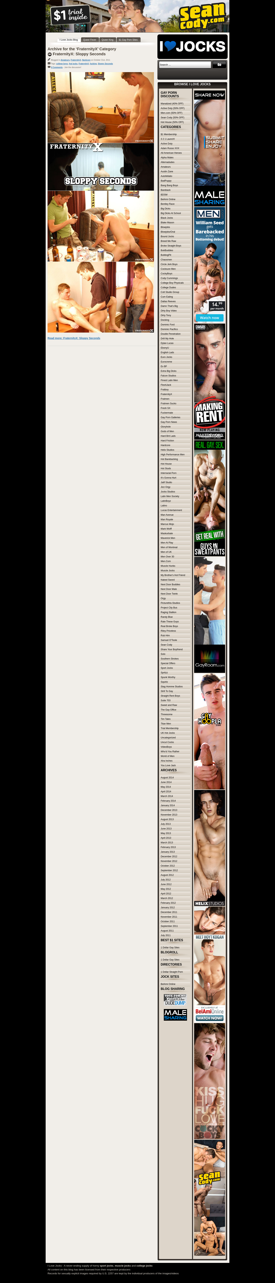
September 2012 (169, 870)
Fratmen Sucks (168, 403)
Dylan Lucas (167, 343)
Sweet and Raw (169, 705)
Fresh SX (165, 408)
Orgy (163, 598)
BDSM (164, 194)
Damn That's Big (169, 306)
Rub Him (165, 635)
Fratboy (165, 389)
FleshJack (166, 385)
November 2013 (169, 814)
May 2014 (166, 787)
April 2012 (166, 893)
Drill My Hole (167, 338)
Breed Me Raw (168, 241)
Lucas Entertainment (171, 510)
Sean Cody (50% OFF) (172, 117)
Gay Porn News (169, 422)
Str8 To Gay (167, 691)
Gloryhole (166, 426)
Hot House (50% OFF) (172, 122)
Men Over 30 (167, 556)
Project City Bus (169, 607)
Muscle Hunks (168, 566)
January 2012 (168, 907)
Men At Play (167, 542)
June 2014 (166, 782)
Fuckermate (167, 412)
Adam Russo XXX (170, 148)
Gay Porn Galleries (170, 417)
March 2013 (167, 842)
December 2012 (169, 856)
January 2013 (168, 851)
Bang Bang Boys (169, 185)
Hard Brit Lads (168, 436)
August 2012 (167, 875)
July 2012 (166, 879)
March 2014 (167, 796)
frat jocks (73, 64)
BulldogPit (166, 255)
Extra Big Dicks (168, 371)
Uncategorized (168, 737)
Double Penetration (171, 334)
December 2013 (169, 810)
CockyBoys (166, 273)
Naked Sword (168, 579)
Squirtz (164, 682)
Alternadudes (167, 162)
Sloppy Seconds (105, 64)
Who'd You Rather (170, 751)
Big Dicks (165, 208)
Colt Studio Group (170, 292)
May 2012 (166, 889)
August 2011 (167, 930)
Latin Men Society (170, 496)
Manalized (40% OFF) (172, 103)
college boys (62, 64)
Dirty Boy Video (169, 310)
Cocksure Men (168, 269)
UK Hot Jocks (168, 733)
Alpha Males (167, 157)
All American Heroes (171, 153)
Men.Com (166, 561)
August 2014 (167, 777)
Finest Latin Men (169, 380)
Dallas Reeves (168, 301)
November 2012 (169, 861)
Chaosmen (166, 259)
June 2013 (166, 828)
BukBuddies (167, 250)
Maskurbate (167, 533)
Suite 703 (166, 700)
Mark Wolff (166, 528)
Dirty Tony (166, 315)
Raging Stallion (168, 612)
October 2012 (168, 865)
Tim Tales (166, 719)
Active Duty (167, 143)
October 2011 (168, 921)
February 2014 (168, 800)
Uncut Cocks (167, 742)
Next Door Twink (169, 593)
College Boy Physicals (172, 283)
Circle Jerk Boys (169, 264)
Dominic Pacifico (169, 329)
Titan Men (166, 723)
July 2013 (166, 824)
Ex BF (164, 366)
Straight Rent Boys (170, 695)
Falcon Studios (168, 375)
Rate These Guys (170, 621)
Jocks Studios (168, 491)
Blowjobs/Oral (168, 231)
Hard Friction (167, 440)
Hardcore (86, 60)
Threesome (167, 714)
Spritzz (164, 672)
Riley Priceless (168, 631)
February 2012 (168, 903)
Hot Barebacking (169, 459)
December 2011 (169, 912)
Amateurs (65, 60)
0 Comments (57, 67)
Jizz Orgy (165, 487)
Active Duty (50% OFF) (172, 108)
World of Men (167, 756)
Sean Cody (166, 644)
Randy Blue (167, 617)
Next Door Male (169, 589)
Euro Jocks (166, 357)
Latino (164, 505)
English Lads (167, 352)
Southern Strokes (170, 658)
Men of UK (166, 552)
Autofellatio (166, 176)
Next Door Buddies (170, 584)
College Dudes (168, 287)
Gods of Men (167, 431)
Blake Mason (167, 222)
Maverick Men (168, 538)
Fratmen (165, 399)
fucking (93, 64)
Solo (163, 654)
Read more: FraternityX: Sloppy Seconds (74, 338)
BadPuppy (166, 180)
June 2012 (166, 884)
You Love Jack (168, 765)
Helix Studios (167, 450)
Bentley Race (167, 204)
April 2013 (166, 838)
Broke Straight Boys (171, 245)
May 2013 (166, 833)
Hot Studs (166, 468)
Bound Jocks (167, 236)
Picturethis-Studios (170, 603)
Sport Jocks (167, 668)
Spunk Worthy (168, 677)
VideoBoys (166, 747)
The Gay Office (168, 709)
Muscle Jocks (168, 570)
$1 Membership (169, 134)
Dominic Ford (167, 324)
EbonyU (165, 347)
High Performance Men (172, 454)
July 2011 (166, 935)
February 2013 (168, 847)
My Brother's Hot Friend (173, 575)
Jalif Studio (166, 482)
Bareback (166, 190)
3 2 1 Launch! (168, 139)
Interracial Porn (168, 473)
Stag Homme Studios (172, 686)
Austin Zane (167, 171)
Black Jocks (167, 218)
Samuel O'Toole (169, 640)
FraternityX (76, 60)
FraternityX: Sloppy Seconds (79, 54)
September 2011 (169, 926)
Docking (165, 320)
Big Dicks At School (171, 213)
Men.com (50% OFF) (171, 113)
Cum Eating (167, 296)
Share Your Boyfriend (172, 649)
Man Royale (167, 519)
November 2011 (169, 916)
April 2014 (166, 791)
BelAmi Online (168, 199)
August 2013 (167, 819)
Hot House (166, 463)
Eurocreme (166, 361)
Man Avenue (167, 515)
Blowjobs (165, 227)
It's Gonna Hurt (168, 477)
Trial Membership (169, 728)
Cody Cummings (169, 278)
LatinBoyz (166, 501)
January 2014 (168, 805)
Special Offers (168, 663)
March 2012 (167, 898)
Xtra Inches (167, 760)
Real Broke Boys (169, 626)
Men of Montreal (169, 547)
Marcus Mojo (167, 524)
